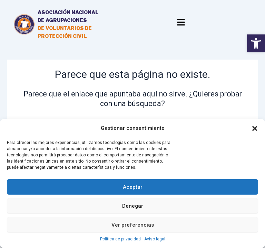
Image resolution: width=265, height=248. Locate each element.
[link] (256, 43)
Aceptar (133, 187)
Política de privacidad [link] (120, 239)
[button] (254, 128)
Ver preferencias (132, 225)
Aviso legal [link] (154, 239)
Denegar (132, 206)
